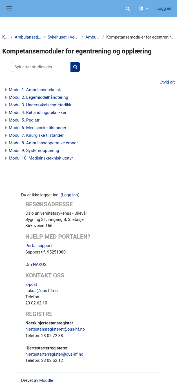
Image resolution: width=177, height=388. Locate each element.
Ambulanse (92, 37)
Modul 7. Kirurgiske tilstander (36, 135)
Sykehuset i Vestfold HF (63, 37)
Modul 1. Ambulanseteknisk (35, 89)
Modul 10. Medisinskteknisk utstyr (41, 158)
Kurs (5, 37)
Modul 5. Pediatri (25, 120)
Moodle (46, 380)
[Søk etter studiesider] (41, 67)
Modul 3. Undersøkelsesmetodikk (40, 104)
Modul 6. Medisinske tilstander (37, 127)
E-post (31, 284)
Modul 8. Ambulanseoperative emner (43, 142)
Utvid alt (167, 82)
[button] (128, 8)
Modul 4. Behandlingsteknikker (38, 112)
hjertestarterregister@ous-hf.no (54, 354)
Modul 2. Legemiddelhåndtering (38, 97)
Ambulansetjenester (28, 37)
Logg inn (164, 8)
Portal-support (38, 245)
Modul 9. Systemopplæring (34, 150)
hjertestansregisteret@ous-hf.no (55, 329)
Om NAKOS (36, 264)
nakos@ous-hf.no (41, 290)
